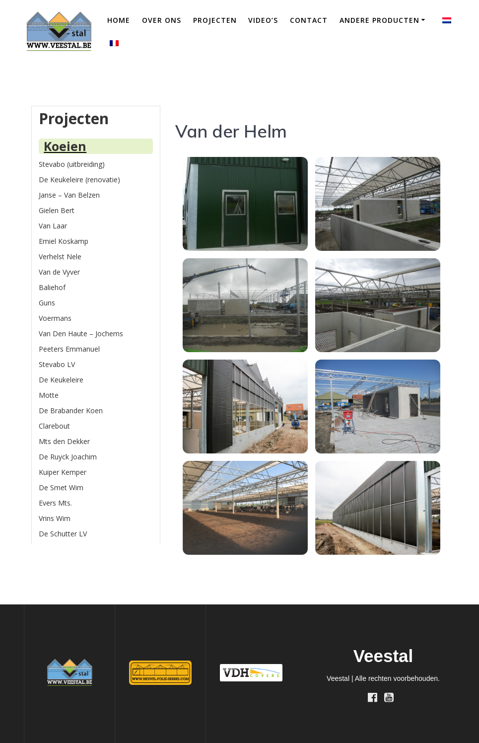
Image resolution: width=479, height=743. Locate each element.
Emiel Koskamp (63, 241)
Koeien (65, 146)
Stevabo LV (57, 364)
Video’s (263, 20)
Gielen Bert (56, 210)
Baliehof (52, 287)
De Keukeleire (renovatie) (79, 179)
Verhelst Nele (60, 256)
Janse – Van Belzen (69, 195)
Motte (49, 395)
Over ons (161, 20)
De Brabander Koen (71, 410)
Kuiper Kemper (62, 472)
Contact (309, 20)
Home (118, 20)
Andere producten (379, 20)
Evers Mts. (55, 503)
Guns (47, 302)
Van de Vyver (59, 272)
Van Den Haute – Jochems (81, 333)
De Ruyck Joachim (68, 456)
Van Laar (53, 225)
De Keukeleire (61, 379)
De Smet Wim (61, 487)
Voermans (55, 318)
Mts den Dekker (64, 441)
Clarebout (54, 426)
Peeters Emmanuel (69, 349)
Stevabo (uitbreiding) (72, 164)
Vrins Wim (54, 518)
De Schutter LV (63, 533)
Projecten (215, 20)
